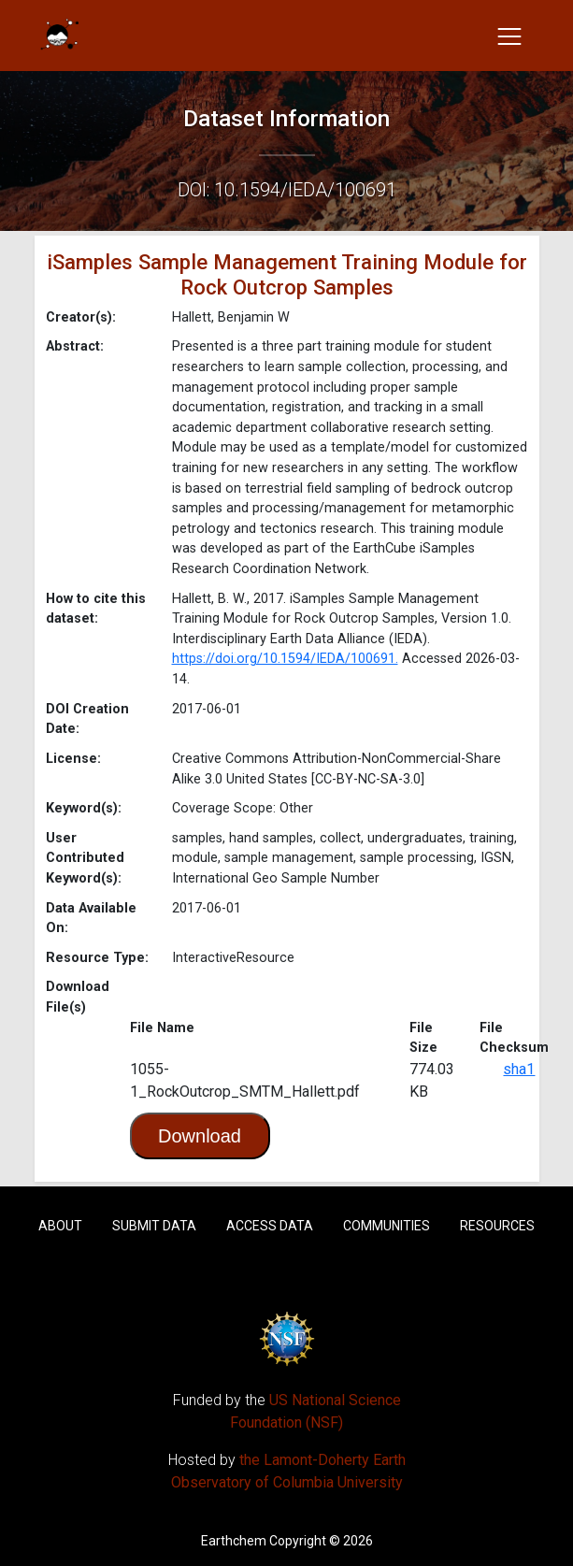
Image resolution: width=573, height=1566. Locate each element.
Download (199, 1136)
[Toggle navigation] (509, 35)
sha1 (519, 1069)
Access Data (269, 1225)
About (60, 1225)
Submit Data (154, 1225)
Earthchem (233, 1540)
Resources (497, 1225)
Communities (386, 1225)
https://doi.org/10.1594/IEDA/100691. (285, 659)
